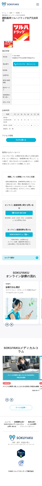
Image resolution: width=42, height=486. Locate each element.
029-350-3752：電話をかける (25, 64)
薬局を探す (31, 422)
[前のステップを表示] (7, 324)
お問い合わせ (12, 426)
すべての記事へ (21, 407)
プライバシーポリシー (27, 426)
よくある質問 (31, 424)
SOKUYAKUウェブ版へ (19, 234)
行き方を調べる (21, 140)
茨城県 (18, 13)
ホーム (4, 13)
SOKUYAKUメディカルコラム (14, 424)
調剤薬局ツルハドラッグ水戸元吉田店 (13, 15)
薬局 (11, 13)
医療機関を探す (19, 422)
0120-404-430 (20, 213)
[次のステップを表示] (11, 324)
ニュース (8, 422)
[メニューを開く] (37, 4)
